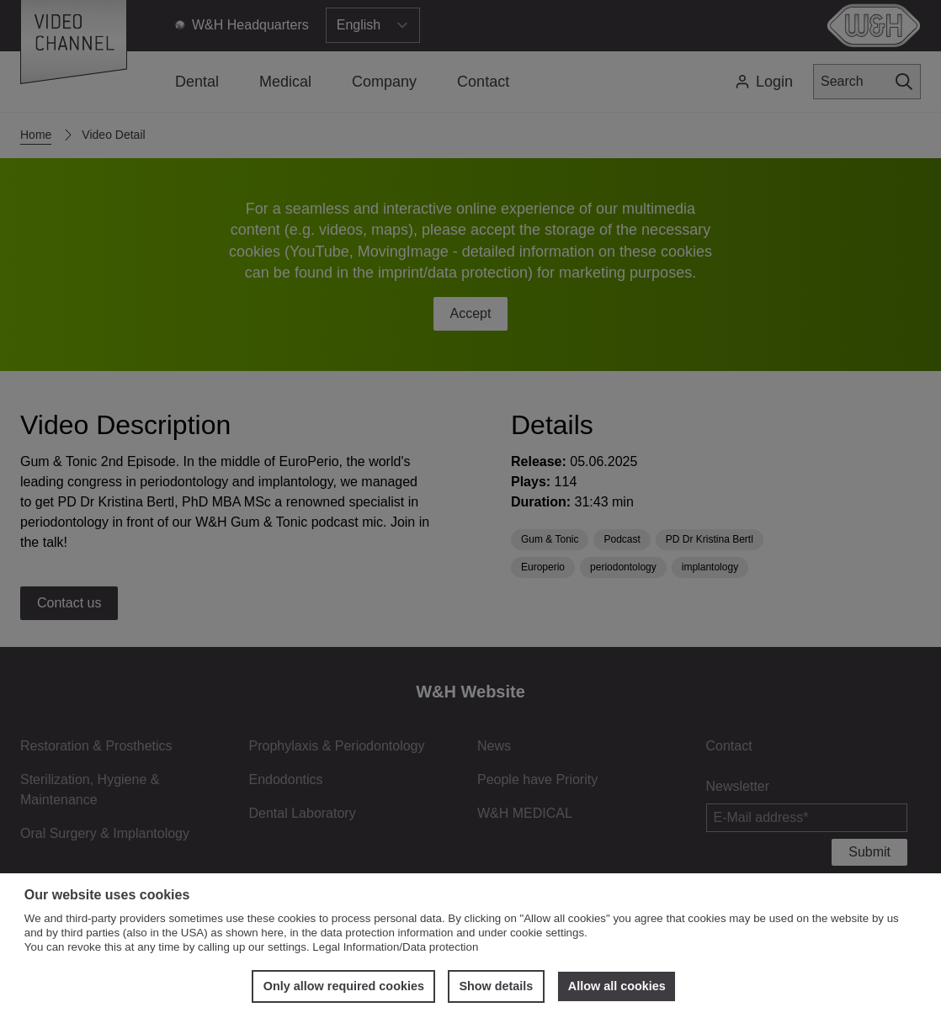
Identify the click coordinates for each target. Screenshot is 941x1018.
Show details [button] (496, 986)
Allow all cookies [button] (617, 986)
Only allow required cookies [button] (343, 986)
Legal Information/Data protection (395, 947)
